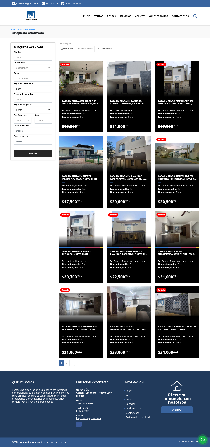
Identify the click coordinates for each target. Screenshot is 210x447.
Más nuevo (67, 48)
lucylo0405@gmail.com (88, 418)
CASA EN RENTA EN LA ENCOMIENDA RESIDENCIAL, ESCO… (177, 252)
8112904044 (52, 3)
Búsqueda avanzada (26, 29)
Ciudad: (18, 52)
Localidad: (20, 62)
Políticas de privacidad (138, 417)
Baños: (38, 115)
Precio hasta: (21, 136)
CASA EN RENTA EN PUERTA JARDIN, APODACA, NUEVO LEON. (80, 177)
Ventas (98, 16)
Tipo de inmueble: (24, 83)
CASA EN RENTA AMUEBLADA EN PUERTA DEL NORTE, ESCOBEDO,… (176, 102)
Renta (129, 399)
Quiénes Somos (158, 16)
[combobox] (33, 57)
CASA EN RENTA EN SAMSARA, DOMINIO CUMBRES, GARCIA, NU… (128, 102)
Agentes (140, 16)
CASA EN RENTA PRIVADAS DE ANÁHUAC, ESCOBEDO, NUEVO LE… (128, 252)
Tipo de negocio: (23, 104)
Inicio (86, 16)
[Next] (72, 363)
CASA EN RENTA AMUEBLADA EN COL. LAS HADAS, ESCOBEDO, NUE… (81, 102)
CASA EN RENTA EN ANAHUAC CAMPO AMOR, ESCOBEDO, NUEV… (128, 177)
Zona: (17, 73)
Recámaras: (20, 115)
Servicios (125, 16)
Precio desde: (21, 125)
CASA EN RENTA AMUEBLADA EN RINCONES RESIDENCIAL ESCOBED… (177, 177)
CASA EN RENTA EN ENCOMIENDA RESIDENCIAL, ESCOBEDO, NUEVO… (80, 328)
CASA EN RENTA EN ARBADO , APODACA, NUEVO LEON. (77, 252)
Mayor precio (104, 48)
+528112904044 (73, 3)
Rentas (111, 16)
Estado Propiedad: (24, 94)
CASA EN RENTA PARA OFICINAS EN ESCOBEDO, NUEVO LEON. (177, 328)
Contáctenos (180, 16)
